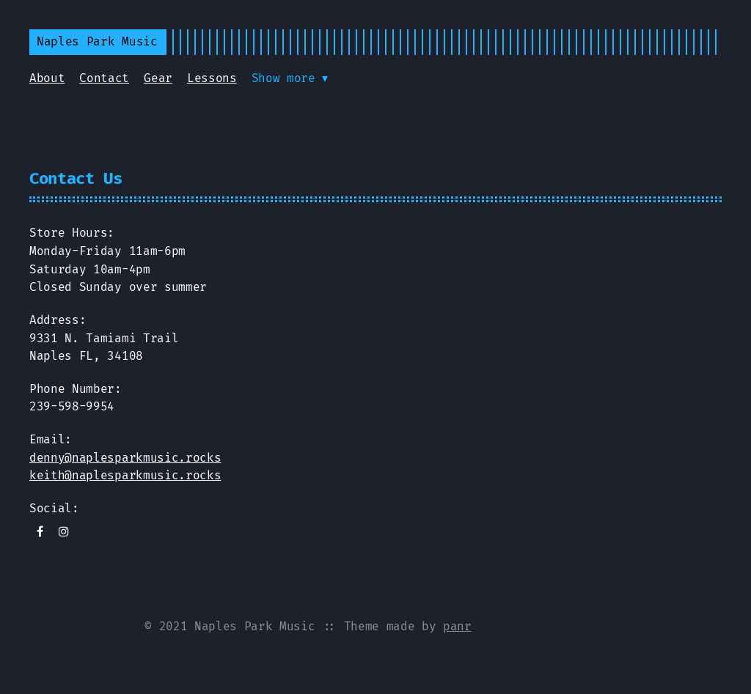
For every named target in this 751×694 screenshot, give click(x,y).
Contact (104, 78)
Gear (158, 78)
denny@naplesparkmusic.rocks (125, 458)
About (47, 78)
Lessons (212, 78)
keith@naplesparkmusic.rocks (125, 475)
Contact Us (75, 178)
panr (457, 626)
